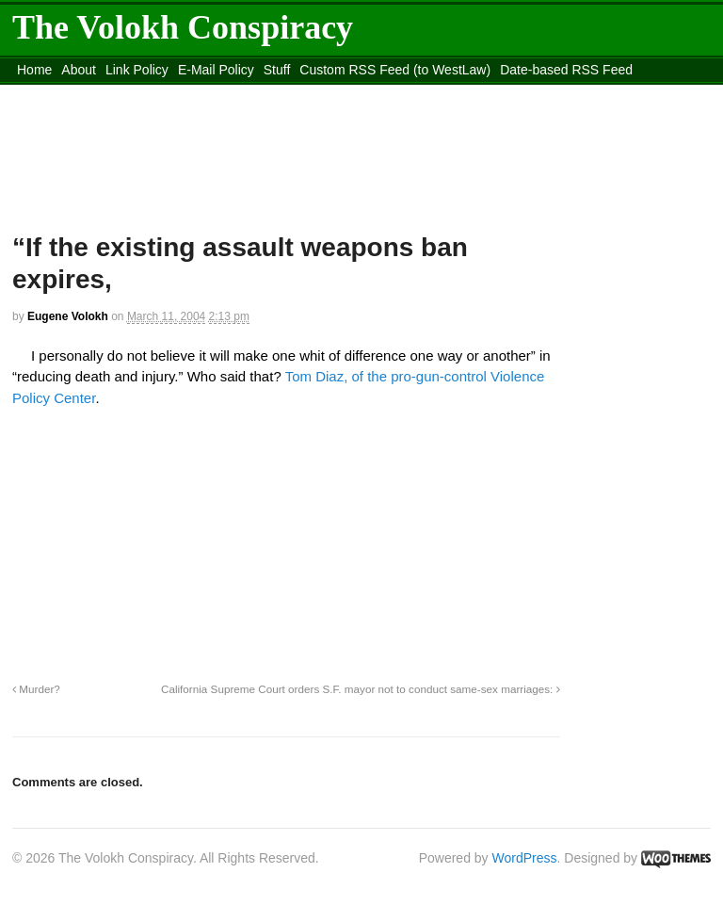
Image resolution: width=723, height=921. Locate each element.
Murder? (36, 689)
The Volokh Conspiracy (182, 27)
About (78, 69)
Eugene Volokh (67, 316)
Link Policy (137, 69)
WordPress (524, 857)
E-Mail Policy (216, 69)
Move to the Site (315, 93)
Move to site (483, 93)
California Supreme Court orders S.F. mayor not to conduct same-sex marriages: (360, 689)
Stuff (277, 69)
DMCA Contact (60, 93)
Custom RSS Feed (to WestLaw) (394, 69)
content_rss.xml (160, 93)
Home (34, 69)
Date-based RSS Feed (566, 69)
